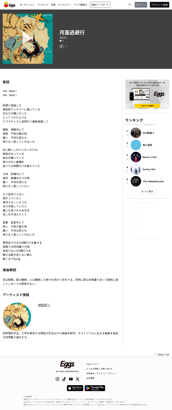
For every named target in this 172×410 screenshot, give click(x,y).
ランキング (42, 4)
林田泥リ (63, 37)
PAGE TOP (162, 354)
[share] (61, 46)
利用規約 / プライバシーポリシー (101, 373)
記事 (53, 4)
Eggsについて (92, 364)
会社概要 (90, 378)
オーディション (27, 4)
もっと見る (147, 191)
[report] (66, 46)
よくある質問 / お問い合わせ (99, 368)
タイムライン (64, 4)
